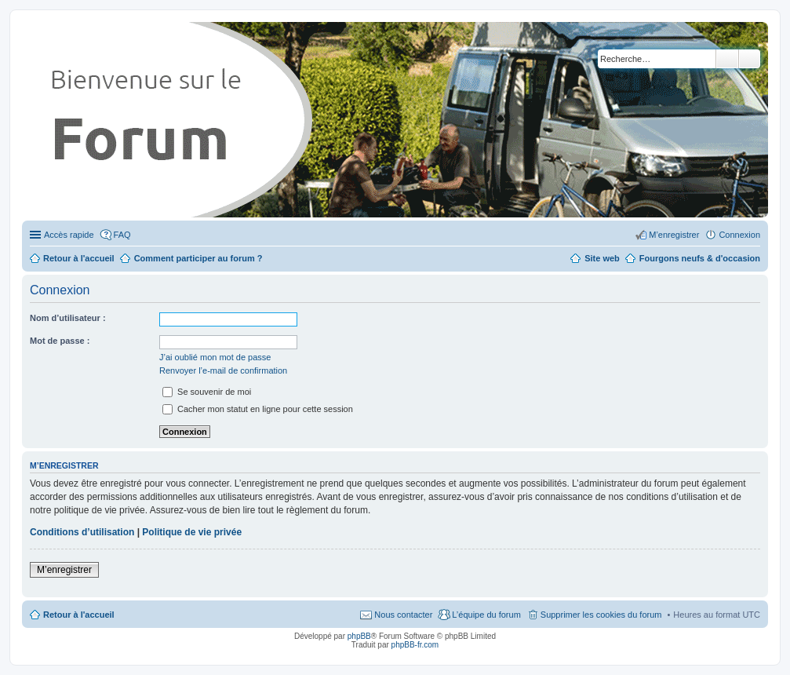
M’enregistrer (64, 569)
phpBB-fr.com (415, 644)
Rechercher (727, 58)
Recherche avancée (749, 58)
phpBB (359, 636)
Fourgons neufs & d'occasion (699, 258)
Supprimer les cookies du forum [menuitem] (601, 614)
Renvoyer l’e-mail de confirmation (223, 370)
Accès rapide (69, 234)
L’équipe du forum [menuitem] (486, 614)
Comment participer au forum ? (198, 258)
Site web (602, 258)
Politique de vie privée (192, 532)
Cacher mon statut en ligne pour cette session (257, 409)
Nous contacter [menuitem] (403, 614)
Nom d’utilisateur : (68, 318)
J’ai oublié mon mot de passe (215, 357)
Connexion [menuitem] (739, 234)
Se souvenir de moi (206, 391)
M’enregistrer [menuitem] (674, 234)
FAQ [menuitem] (122, 234)
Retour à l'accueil (79, 614)
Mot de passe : (59, 340)
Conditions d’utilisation (82, 532)
